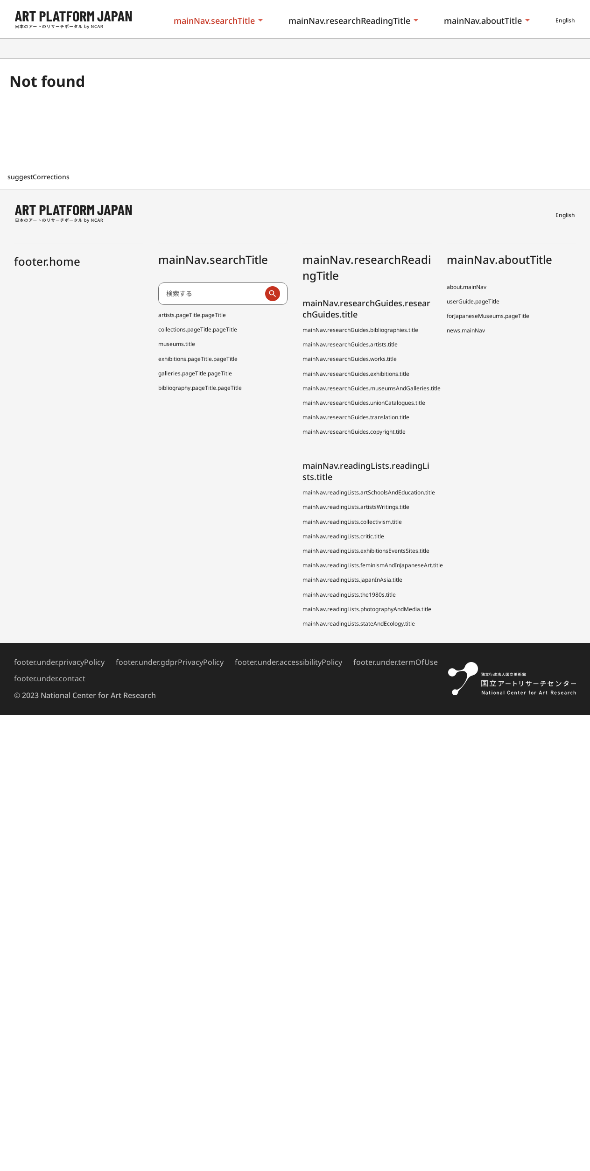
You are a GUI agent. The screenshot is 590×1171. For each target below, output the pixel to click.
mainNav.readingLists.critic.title (343, 536)
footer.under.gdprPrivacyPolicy (170, 662)
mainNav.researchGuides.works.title (349, 359)
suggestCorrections (39, 176)
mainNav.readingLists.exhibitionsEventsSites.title (365, 551)
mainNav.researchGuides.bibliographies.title (360, 330)
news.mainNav (466, 330)
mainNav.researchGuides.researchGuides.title (366, 308)
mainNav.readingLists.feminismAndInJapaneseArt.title (372, 565)
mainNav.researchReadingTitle (349, 20)
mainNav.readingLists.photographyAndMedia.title (366, 609)
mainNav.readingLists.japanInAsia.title (352, 580)
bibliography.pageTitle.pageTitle (200, 388)
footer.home (47, 261)
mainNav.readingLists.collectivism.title (352, 522)
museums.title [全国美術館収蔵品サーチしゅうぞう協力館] (176, 344)
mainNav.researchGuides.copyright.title (354, 432)
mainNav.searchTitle (214, 20)
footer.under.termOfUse (395, 662)
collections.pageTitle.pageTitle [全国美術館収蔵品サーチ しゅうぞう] (197, 329)
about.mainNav (466, 287)
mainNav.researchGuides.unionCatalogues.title (363, 403)
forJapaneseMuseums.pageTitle (488, 316)
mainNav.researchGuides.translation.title (355, 417)
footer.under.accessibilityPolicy (288, 662)
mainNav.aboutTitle (483, 20)
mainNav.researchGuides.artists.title (350, 344)
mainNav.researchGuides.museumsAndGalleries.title (371, 388)
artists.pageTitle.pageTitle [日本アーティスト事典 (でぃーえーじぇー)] (192, 315)
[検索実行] (272, 293)
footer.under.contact (49, 678)
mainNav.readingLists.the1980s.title (349, 595)
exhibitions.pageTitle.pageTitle (198, 359)
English (565, 20)
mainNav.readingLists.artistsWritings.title (355, 507)
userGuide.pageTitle (473, 301)
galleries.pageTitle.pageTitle (195, 373)
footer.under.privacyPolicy (59, 662)
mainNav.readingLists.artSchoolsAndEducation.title (368, 492)
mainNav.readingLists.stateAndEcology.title (358, 624)
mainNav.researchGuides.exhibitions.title (355, 374)
